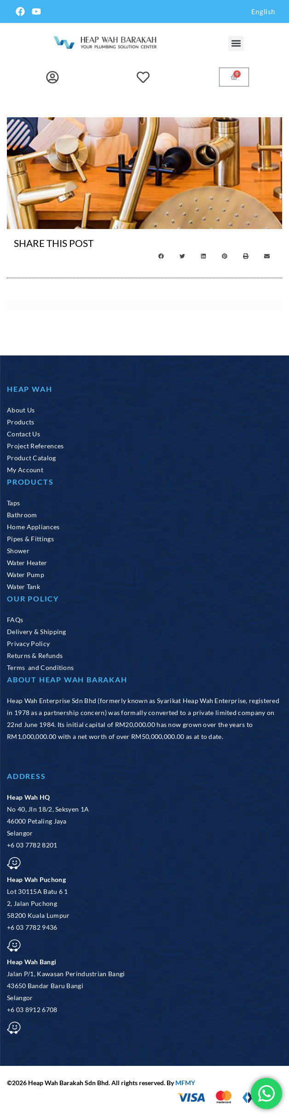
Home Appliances (33, 527)
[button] (235, 43)
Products (20, 422)
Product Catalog (31, 458)
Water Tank (23, 586)
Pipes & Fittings (30, 539)
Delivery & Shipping (36, 631)
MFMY (185, 1083)
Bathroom (22, 515)
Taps (13, 503)
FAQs (15, 620)
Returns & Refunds (35, 655)
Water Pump (25, 574)
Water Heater (27, 563)
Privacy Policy (28, 643)
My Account (25, 470)
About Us (21, 410)
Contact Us (23, 434)
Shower (18, 551)
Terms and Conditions (40, 667)
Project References (35, 446)
